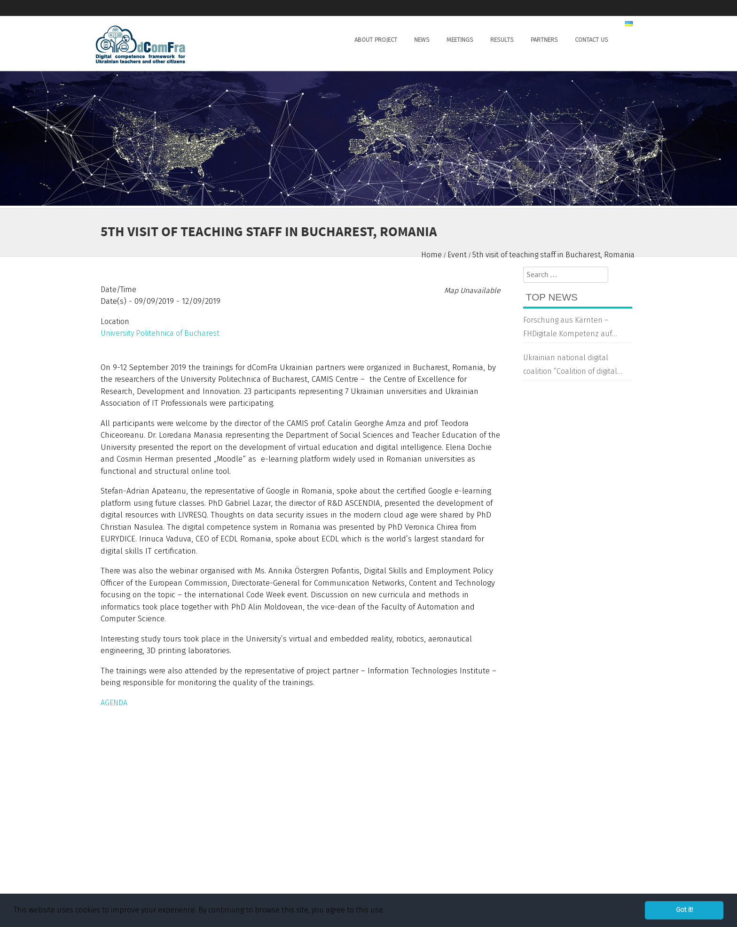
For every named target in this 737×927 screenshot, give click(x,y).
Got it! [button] (684, 910)
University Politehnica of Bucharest (160, 333)
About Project (375, 39)
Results (502, 39)
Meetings (460, 39)
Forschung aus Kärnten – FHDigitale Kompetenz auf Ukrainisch (567, 328)
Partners (544, 39)
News (422, 39)
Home (431, 254)
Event (457, 254)
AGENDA (114, 702)
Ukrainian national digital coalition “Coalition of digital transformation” (570, 366)
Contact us (591, 39)
